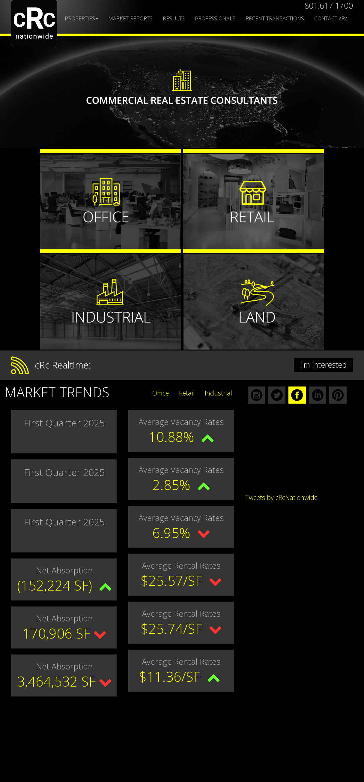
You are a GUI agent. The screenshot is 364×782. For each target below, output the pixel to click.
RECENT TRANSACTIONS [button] (275, 18)
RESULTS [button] (174, 18)
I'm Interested (323, 364)
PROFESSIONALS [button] (215, 18)
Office (160, 393)
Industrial (218, 393)
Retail (187, 393)
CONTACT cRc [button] (331, 18)
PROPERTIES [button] (81, 18)
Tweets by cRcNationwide (281, 497)
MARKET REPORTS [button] (130, 18)
